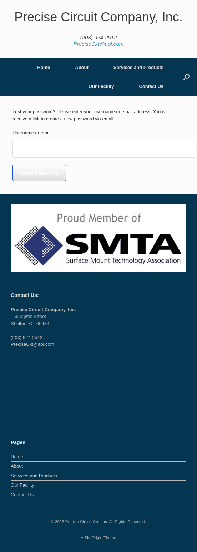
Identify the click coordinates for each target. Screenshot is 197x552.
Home (43, 67)
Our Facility (101, 86)
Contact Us (151, 86)
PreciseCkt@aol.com (98, 44)
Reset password (39, 173)
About (82, 67)
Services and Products (138, 67)
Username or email (32, 132)
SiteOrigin (93, 538)
